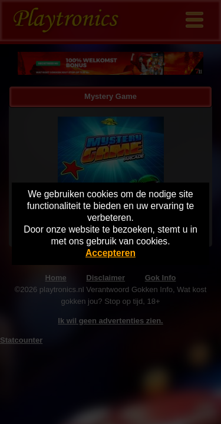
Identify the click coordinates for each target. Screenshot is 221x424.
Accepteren (110, 253)
